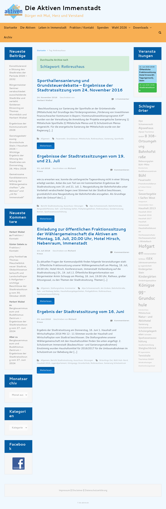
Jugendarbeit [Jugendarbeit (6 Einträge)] (146, 266)
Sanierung (108, 138)
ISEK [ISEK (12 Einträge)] (149, 258)
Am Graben (106, 288)
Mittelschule (84, 138)
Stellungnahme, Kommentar (62, 288)
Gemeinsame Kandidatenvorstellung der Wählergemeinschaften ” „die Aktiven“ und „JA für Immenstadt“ (18, 186)
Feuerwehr (60, 138)
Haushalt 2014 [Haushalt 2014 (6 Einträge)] (145, 212)
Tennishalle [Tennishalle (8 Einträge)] (144, 355)
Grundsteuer (72, 138)
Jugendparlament (59, 363)
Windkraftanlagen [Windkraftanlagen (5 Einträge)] (145, 362)
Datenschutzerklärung (96, 490)
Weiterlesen (46, 145)
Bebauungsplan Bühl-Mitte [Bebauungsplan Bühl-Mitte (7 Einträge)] (145, 163)
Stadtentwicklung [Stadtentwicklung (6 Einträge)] (146, 345)
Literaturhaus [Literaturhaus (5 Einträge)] (143, 310)
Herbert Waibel (44, 100)
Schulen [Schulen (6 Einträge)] (147, 334)
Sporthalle (119, 138)
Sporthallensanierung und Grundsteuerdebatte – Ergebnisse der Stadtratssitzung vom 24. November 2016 (80, 85)
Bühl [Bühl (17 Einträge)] (142, 175)
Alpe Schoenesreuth (98, 206)
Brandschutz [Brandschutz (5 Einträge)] (143, 168)
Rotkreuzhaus (97, 138)
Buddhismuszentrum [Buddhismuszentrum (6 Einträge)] (147, 171)
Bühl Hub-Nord (121, 360)
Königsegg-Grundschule (79, 363)
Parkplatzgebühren (86, 209)
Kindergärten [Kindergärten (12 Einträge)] (147, 276)
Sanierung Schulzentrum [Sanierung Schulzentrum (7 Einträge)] (145, 326)
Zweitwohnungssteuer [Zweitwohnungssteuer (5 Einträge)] (146, 366)
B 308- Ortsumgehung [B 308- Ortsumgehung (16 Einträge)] (147, 141)
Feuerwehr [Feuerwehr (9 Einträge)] (144, 180)
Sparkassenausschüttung (55, 211)
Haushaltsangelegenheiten (72, 291)
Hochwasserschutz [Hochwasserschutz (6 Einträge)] (146, 235)
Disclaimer (77, 490)
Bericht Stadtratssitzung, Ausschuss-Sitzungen (62, 206)
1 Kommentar (122, 99)
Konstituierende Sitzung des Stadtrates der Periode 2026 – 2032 (18, 72)
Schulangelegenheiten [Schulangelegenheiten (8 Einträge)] (147, 333)
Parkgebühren (91, 291)
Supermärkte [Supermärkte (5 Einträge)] (145, 352)
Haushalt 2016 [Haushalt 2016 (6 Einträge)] (145, 215)
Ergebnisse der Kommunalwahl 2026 (18, 126)
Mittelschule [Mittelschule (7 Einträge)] (144, 313)
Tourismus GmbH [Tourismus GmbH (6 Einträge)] (146, 359)
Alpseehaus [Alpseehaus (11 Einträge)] (145, 128)
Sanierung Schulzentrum (115, 363)
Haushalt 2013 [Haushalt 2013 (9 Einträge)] (147, 208)
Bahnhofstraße (115, 206)
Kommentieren (121, 170)
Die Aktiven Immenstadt (63, 8)
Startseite (41, 50)
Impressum (64, 490)
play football (16, 256)
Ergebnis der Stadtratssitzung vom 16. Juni (80, 311)
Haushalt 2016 (43, 363)
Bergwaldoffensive (45, 209)
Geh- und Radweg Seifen (66, 209)
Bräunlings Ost (106, 360)
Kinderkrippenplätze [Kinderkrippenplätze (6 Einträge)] (147, 280)
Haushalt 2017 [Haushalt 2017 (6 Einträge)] (145, 218)
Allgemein (45, 138)
